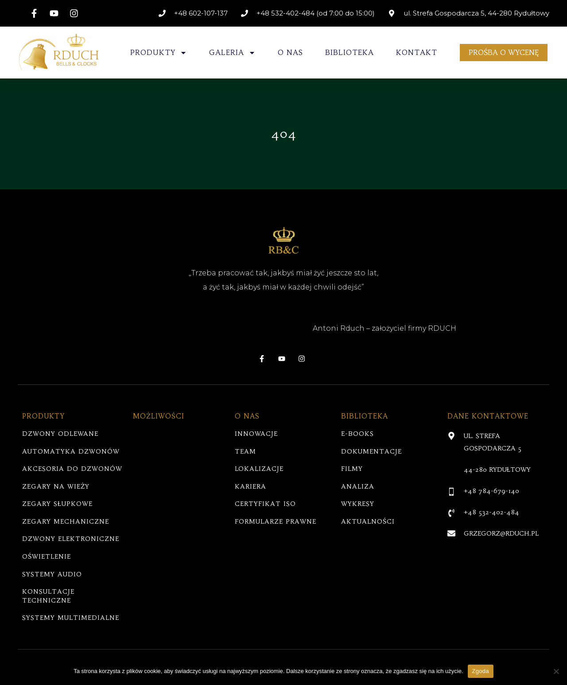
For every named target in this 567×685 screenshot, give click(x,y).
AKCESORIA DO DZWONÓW (72, 469)
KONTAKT (416, 52)
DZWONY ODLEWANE (60, 434)
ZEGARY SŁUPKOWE (57, 504)
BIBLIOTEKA (349, 52)
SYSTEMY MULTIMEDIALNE (70, 618)
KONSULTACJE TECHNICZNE (48, 595)
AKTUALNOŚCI (368, 521)
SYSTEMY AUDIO (52, 574)
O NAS (290, 52)
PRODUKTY (158, 53)
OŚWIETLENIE (46, 556)
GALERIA (232, 53)
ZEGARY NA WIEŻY (55, 486)
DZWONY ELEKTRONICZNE (70, 539)
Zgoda (480, 671)
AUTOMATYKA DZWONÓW (71, 451)
